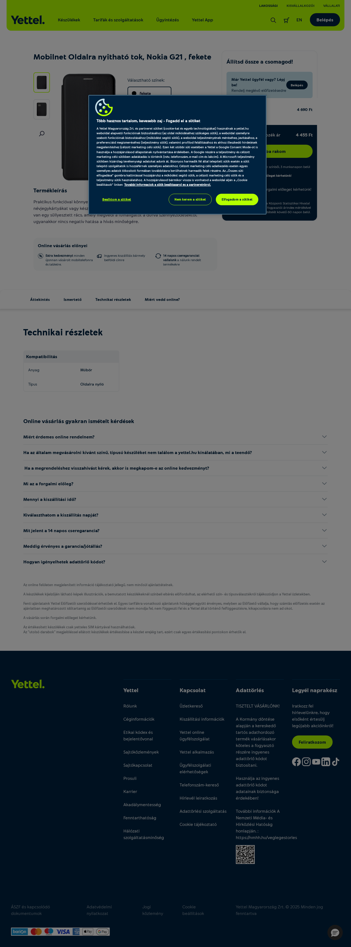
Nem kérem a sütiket (190, 199)
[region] (177, 155)
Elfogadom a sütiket (237, 199)
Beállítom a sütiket (116, 199)
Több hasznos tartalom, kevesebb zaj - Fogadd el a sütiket (148, 120)
